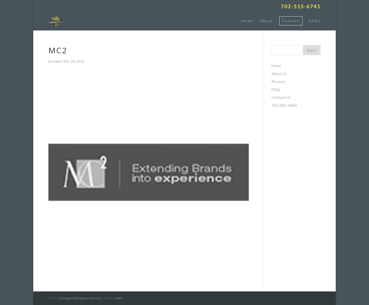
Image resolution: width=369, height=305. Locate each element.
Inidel (57, 61)
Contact (291, 21)
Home (247, 21)
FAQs (315, 21)
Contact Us (280, 97)
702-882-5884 (284, 105)
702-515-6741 (301, 6)
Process (278, 81)
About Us (279, 73)
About (266, 21)
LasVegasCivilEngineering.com (79, 298)
